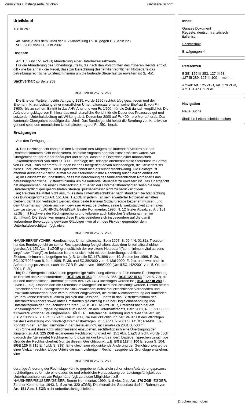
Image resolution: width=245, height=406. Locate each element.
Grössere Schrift (160, 4)
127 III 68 (217, 74)
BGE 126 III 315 (25, 345)
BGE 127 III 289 (149, 281)
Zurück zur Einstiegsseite (24, 4)
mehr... (227, 78)
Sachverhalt (191, 44)
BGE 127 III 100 (126, 341)
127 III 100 (209, 78)
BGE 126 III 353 (79, 277)
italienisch (190, 36)
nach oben (200, 401)
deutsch (203, 32)
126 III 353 (200, 74)
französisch (219, 32)
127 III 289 (190, 78)
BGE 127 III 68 (130, 277)
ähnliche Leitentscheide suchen (206, 119)
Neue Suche (192, 111)
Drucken (51, 4)
